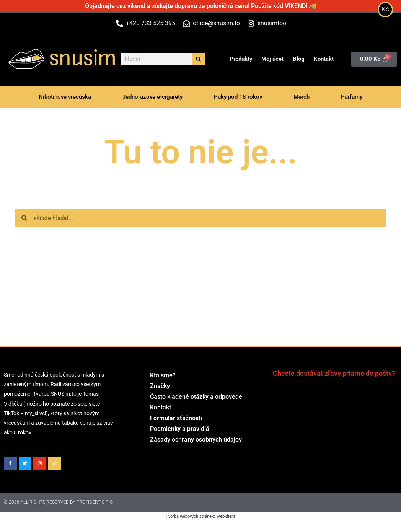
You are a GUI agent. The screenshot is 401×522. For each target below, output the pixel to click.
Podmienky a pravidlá (179, 428)
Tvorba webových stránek (190, 516)
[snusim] (26, 59)
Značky (160, 386)
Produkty (241, 58)
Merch (301, 96)
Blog (299, 58)
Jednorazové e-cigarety (152, 96)
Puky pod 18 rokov (238, 96)
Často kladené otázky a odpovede (196, 396)
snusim (82, 58)
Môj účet (272, 58)
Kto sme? (163, 375)
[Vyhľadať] (198, 59)
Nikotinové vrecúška (65, 96)
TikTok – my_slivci (25, 413)
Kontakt (324, 58)
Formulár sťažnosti (176, 418)
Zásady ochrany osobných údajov (196, 439)
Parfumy (351, 96)
